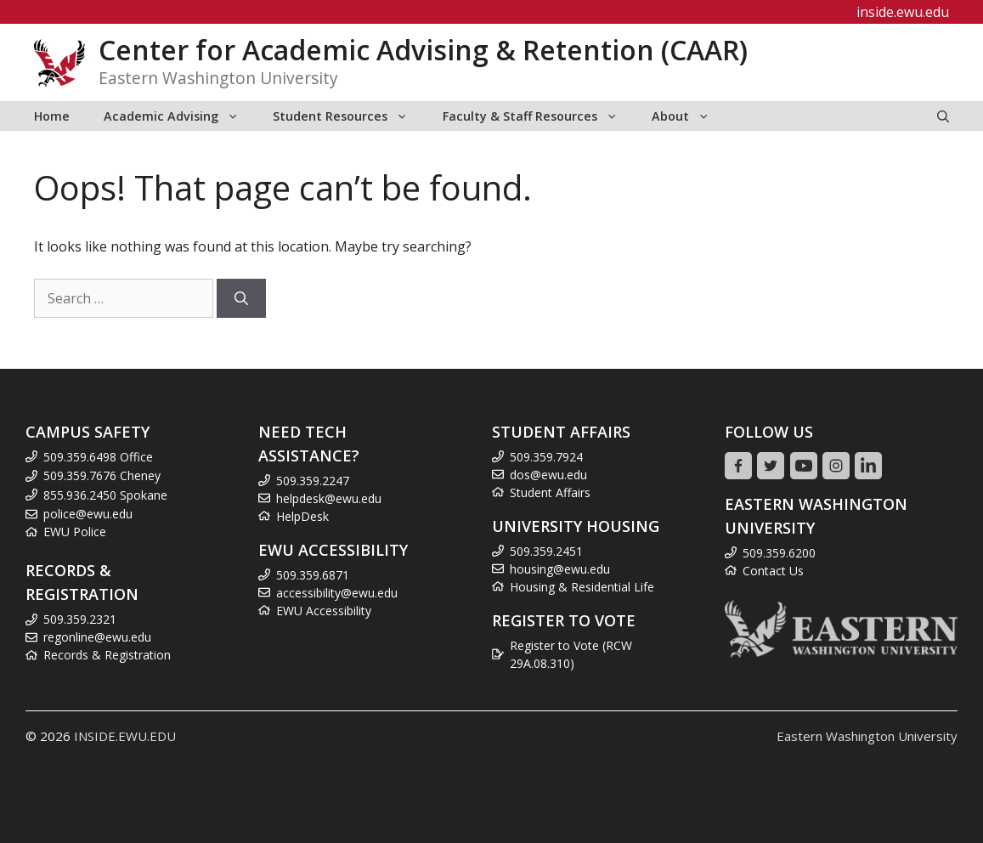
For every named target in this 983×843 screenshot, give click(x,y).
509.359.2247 (312, 480)
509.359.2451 (546, 551)
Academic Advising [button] (180, 116)
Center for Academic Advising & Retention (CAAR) (423, 49)
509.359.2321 (79, 619)
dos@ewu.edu (548, 475)
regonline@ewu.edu (97, 637)
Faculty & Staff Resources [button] (539, 116)
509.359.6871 (312, 575)
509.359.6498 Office (98, 457)
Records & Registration (107, 655)
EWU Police (74, 531)
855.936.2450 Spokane (105, 495)
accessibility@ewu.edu (337, 593)
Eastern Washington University (867, 735)
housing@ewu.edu (560, 569)
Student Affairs (550, 492)
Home (52, 116)
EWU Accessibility (323, 611)
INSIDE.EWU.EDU (125, 735)
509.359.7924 (546, 457)
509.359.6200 (779, 553)
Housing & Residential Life (582, 587)
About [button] (689, 116)
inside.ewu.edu (902, 12)
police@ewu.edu (88, 514)
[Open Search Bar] (943, 116)
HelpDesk (302, 516)
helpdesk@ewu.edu (328, 498)
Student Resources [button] (349, 116)
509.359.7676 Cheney (102, 475)
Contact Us (773, 571)
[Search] (241, 298)
